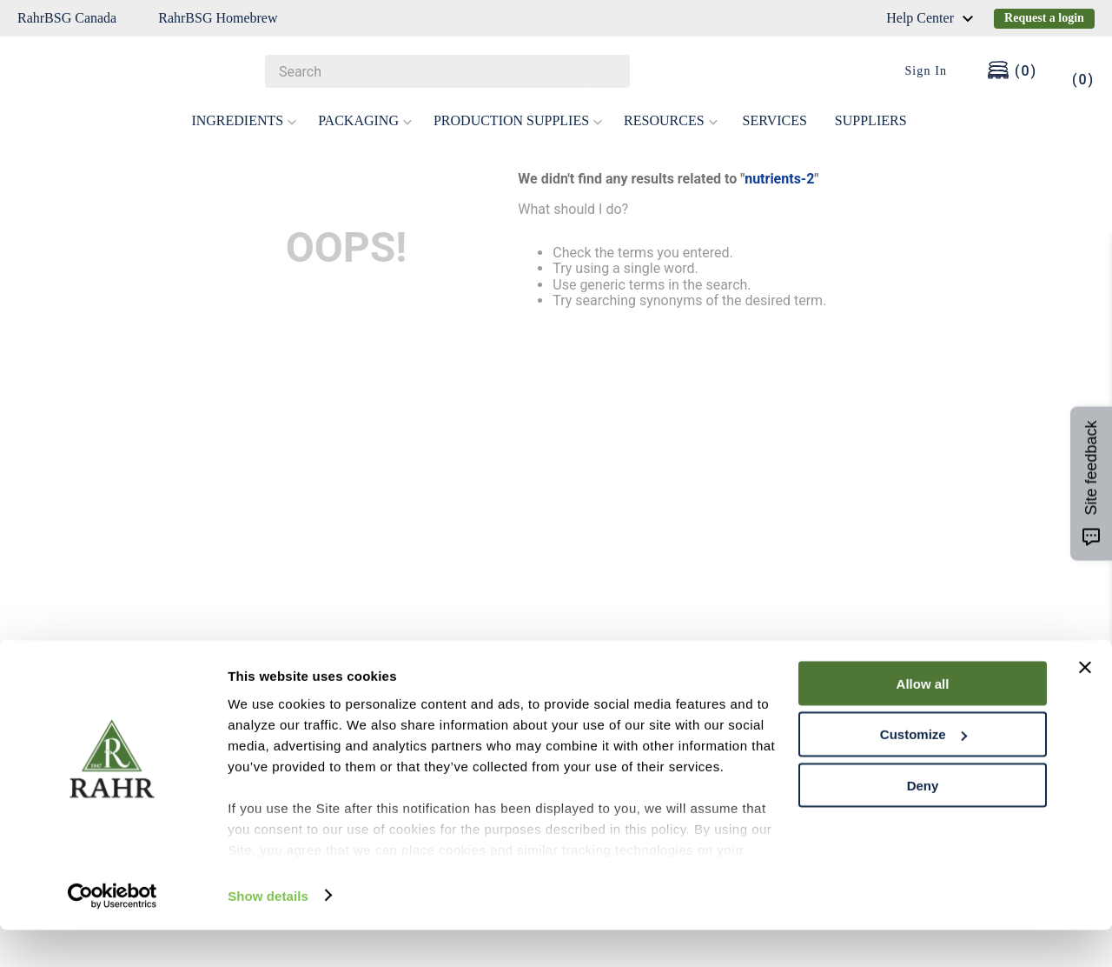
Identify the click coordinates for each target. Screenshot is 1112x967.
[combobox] (447, 71)
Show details (268, 932)
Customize (923, 771)
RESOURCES (671, 120)
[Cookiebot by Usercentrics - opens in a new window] (112, 933)
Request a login (1044, 17)
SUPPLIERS (871, 120)
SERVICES (775, 120)
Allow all (923, 720)
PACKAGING (365, 120)
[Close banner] (1085, 704)
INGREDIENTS (244, 120)
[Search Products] (608, 71)
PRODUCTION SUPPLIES (518, 120)
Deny (923, 823)
